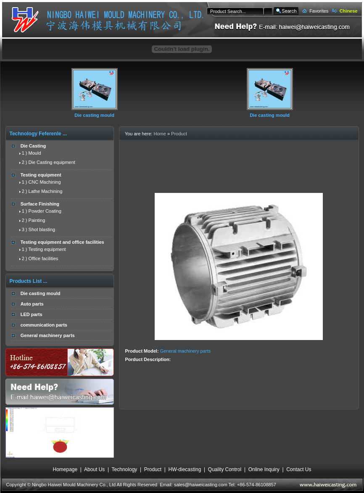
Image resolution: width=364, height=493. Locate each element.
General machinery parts (48, 335)
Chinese (349, 10)
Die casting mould (94, 115)
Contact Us (298, 469)
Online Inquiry (264, 469)
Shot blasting (42, 229)
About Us (94, 469)
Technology (124, 469)
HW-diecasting (185, 469)
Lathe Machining (46, 191)
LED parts (31, 314)
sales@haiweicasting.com (200, 484)
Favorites (318, 10)
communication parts (44, 324)
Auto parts (32, 303)
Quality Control (224, 469)
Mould (35, 153)
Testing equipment (41, 174)
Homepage (65, 469)
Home (159, 133)
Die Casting (33, 145)
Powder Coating (45, 211)
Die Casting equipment (52, 162)
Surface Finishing (40, 203)
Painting (37, 220)
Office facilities (43, 258)
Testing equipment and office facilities (62, 242)
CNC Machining (45, 182)
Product (179, 133)
